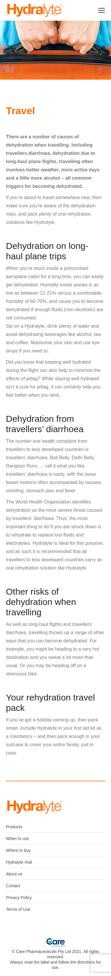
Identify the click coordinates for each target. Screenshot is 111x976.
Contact (13, 885)
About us (14, 874)
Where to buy (18, 850)
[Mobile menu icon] (101, 10)
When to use (17, 838)
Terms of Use (18, 909)
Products (14, 826)
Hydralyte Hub (19, 862)
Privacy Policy (19, 897)
